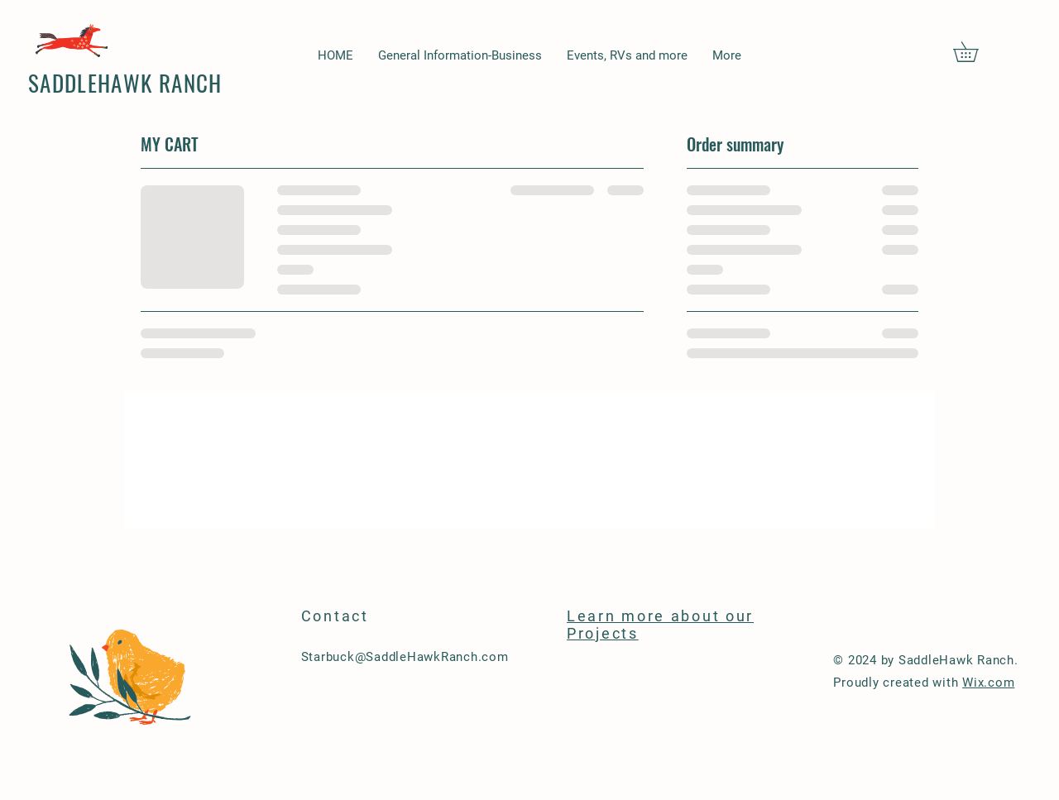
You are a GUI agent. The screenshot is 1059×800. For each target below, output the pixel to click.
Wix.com (988, 682)
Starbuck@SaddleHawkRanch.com (405, 656)
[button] (975, 51)
